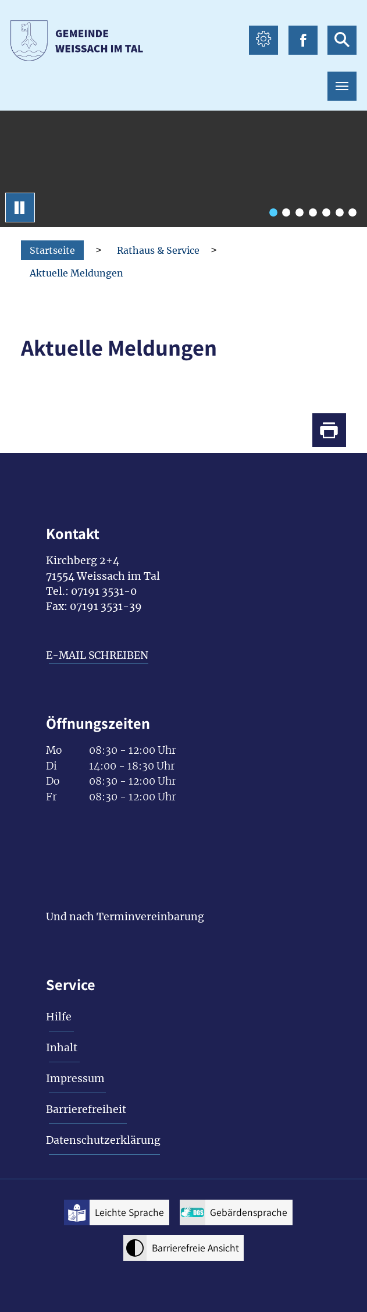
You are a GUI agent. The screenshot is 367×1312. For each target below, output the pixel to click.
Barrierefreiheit (86, 1109)
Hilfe (59, 1016)
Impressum (75, 1078)
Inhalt (61, 1047)
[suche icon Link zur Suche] (342, 40)
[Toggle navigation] (342, 86)
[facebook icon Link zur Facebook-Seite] (303, 40)
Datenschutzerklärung (103, 1140)
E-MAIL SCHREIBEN (97, 655)
